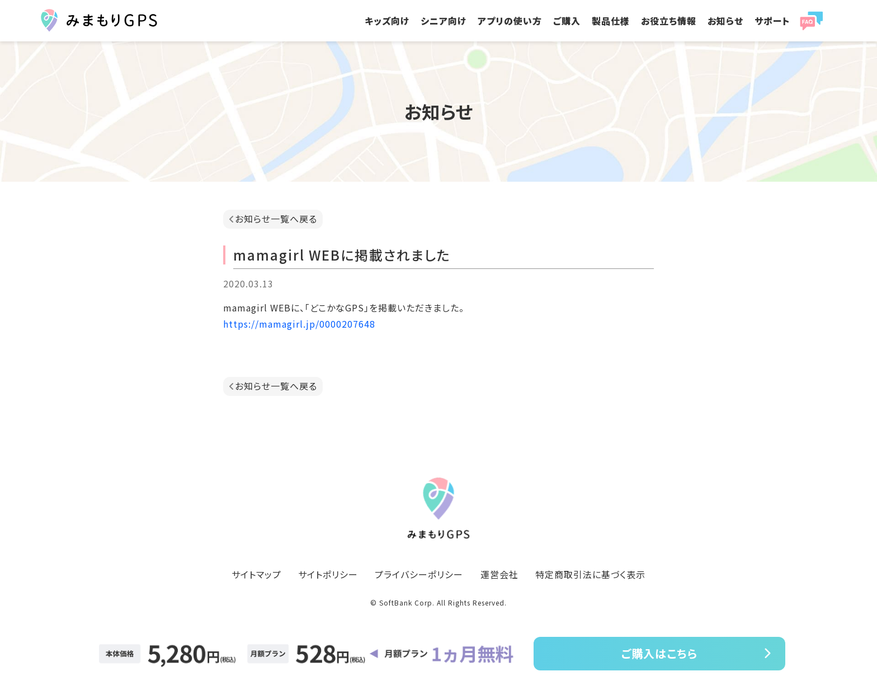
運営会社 (499, 574)
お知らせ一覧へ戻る (276, 218)
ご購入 (567, 20)
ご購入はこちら (659, 653)
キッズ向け (387, 20)
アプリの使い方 (510, 20)
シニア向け (443, 20)
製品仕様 (611, 20)
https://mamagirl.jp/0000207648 (299, 323)
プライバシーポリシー (419, 574)
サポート (772, 20)
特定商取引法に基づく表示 (590, 574)
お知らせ (725, 20)
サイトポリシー (328, 574)
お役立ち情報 (668, 20)
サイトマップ (256, 574)
